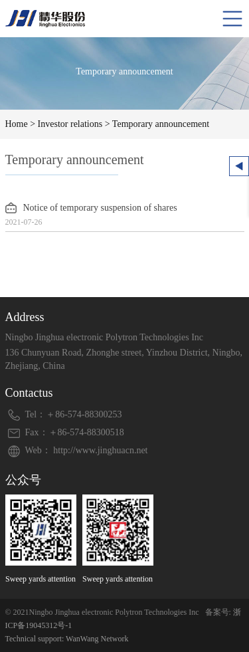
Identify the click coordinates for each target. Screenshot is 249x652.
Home (16, 124)
